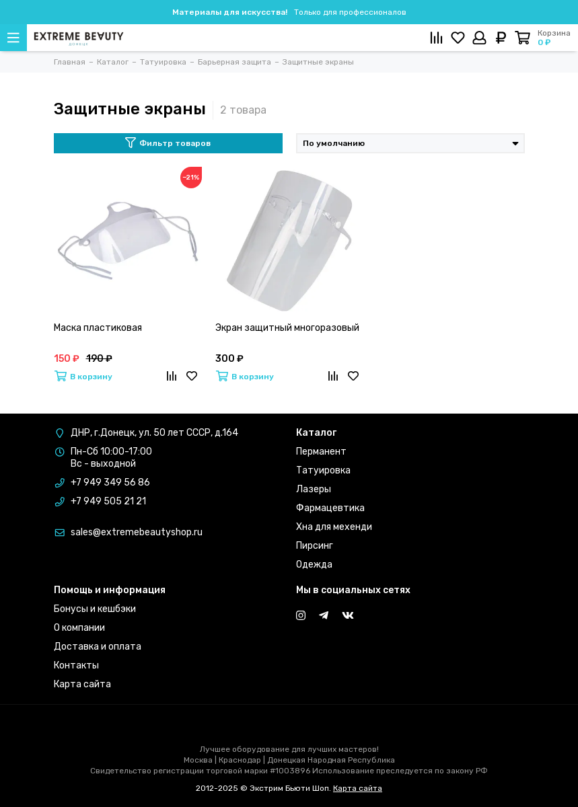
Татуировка (323, 470)
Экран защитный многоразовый (287, 328)
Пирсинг (314, 545)
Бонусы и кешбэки (95, 609)
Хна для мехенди (334, 527)
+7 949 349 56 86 (110, 482)
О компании (79, 627)
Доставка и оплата (97, 646)
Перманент (321, 451)
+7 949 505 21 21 (108, 501)
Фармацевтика (330, 508)
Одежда (314, 564)
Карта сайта (82, 684)
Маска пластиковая (98, 328)
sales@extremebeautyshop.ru (137, 532)
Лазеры (313, 489)
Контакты (76, 665)
